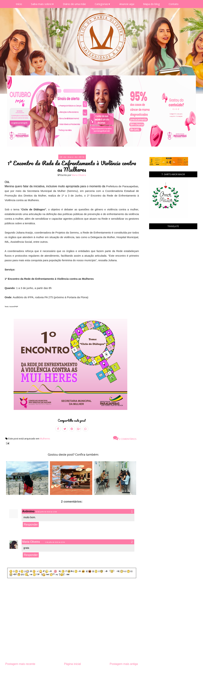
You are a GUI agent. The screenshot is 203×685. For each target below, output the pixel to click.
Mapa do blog (151, 4)
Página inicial (72, 663)
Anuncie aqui (126, 4)
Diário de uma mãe (74, 4)
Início (19, 4)
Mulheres (45, 438)
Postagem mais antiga (124, 663)
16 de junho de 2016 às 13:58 (46, 512)
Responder (31, 524)
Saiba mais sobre (42, 4)
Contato (173, 4)
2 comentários (125, 438)
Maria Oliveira (79, 175)
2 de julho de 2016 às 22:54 (55, 542)
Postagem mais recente (20, 663)
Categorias (102, 4)
